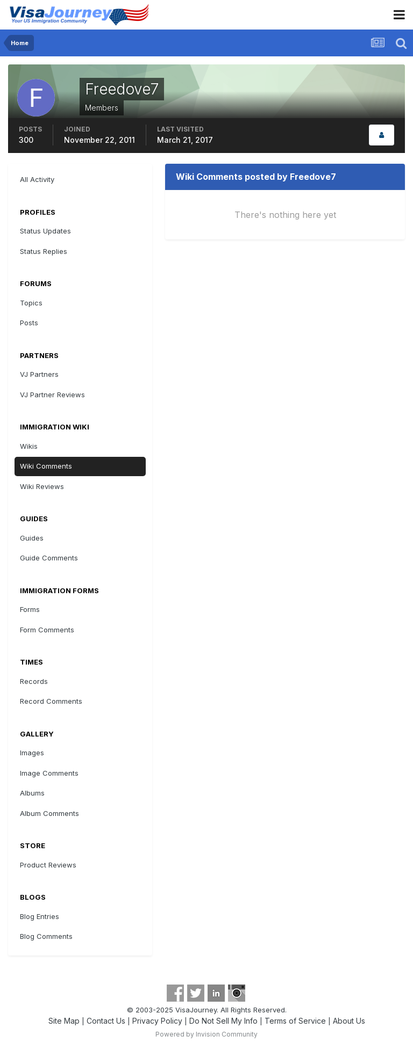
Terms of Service (295, 1020)
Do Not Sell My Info (223, 1020)
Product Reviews (48, 865)
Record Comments (51, 701)
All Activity (37, 179)
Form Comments (47, 629)
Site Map (64, 1020)
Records (34, 681)
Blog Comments (46, 936)
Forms (30, 609)
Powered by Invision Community (206, 1034)
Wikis (29, 446)
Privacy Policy (157, 1020)
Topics (31, 302)
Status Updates (45, 231)
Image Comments (49, 773)
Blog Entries (39, 916)
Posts (29, 322)
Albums (32, 793)
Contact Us (106, 1020)
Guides (32, 538)
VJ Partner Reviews (52, 394)
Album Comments (49, 813)
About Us (349, 1020)
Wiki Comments (46, 466)
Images (32, 752)
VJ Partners (39, 374)
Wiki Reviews (42, 486)
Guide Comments (49, 557)
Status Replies (43, 251)
